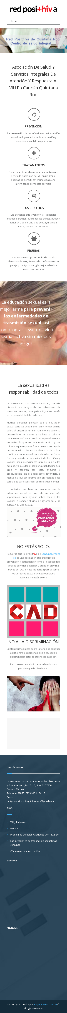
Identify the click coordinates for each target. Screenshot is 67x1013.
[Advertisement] (37, 965)
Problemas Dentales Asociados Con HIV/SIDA (34, 834)
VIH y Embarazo (18, 822)
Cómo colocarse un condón (25, 851)
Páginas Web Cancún (45, 1004)
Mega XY (15, 828)
